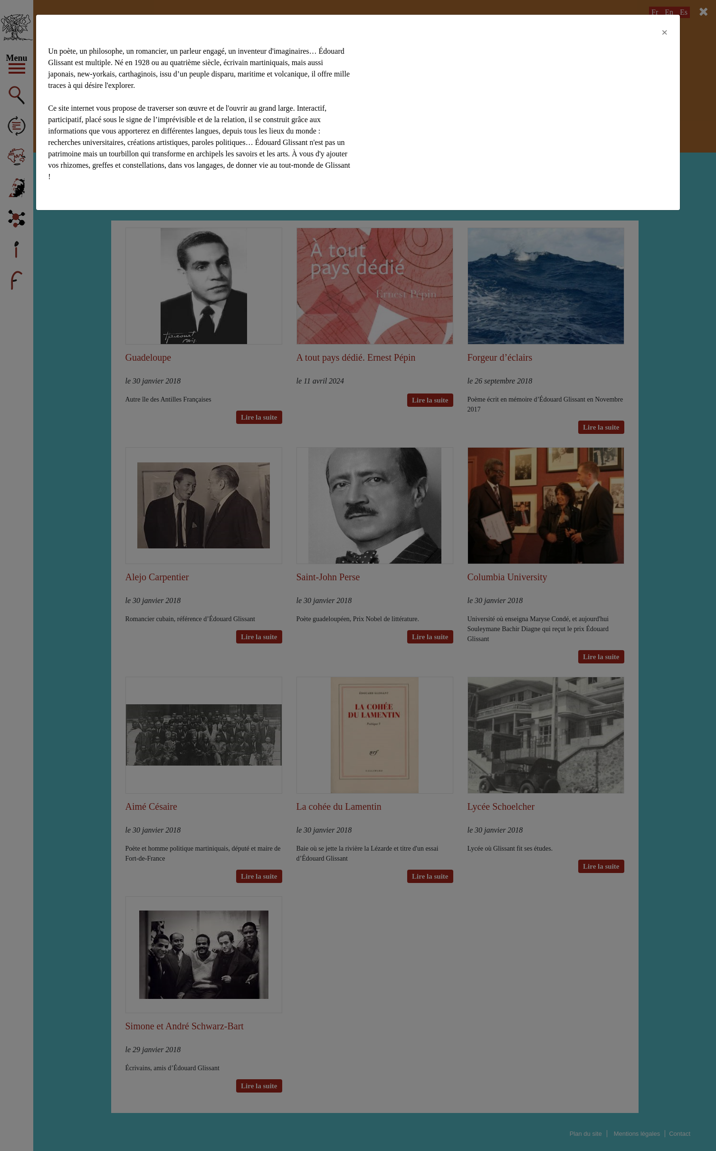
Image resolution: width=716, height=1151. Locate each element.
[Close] (664, 32)
